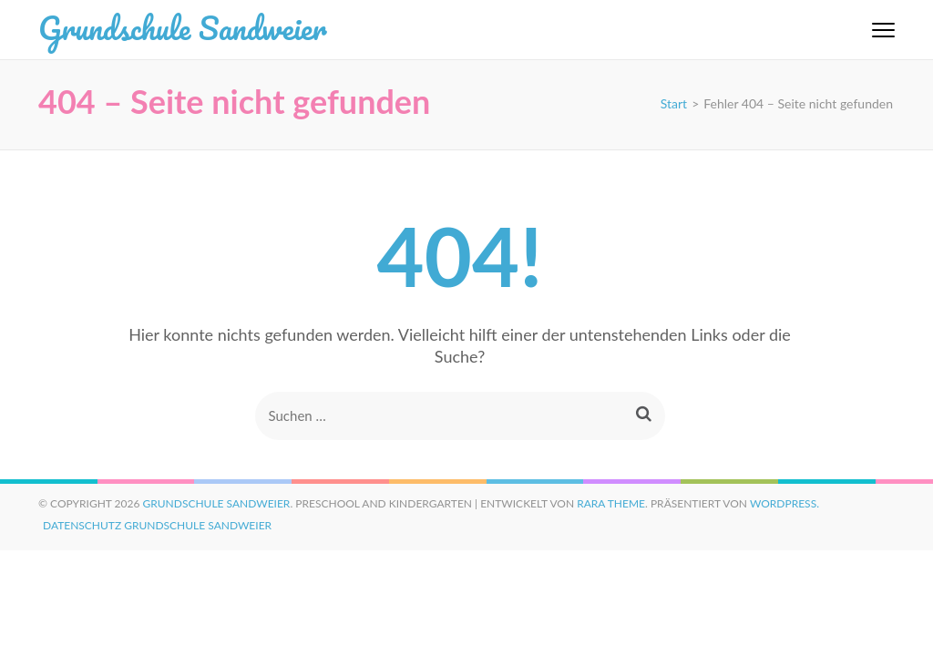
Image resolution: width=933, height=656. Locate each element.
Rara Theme (611, 503)
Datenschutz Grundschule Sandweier (157, 525)
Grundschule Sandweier (182, 27)
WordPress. (784, 503)
